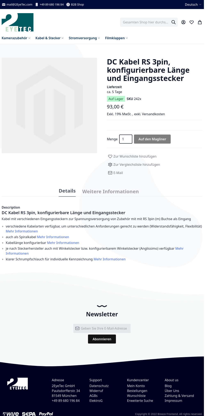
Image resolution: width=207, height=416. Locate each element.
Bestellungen (137, 390)
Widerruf (96, 390)
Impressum (173, 400)
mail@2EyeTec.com (17, 4)
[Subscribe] (102, 342)
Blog (168, 386)
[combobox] (149, 22)
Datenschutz (99, 386)
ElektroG (96, 400)
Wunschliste (136, 395)
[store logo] (17, 22)
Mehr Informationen (22, 234)
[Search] (173, 22)
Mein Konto (136, 386)
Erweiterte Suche (140, 400)
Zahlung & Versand (179, 395)
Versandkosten (153, 114)
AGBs (93, 395)
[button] (49, 105)
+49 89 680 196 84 (49, 4)
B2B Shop (75, 4)
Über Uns (172, 390)
